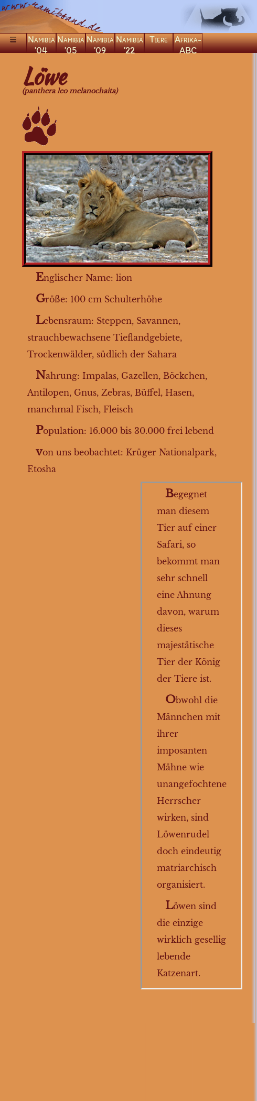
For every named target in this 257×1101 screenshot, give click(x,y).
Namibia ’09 (100, 43)
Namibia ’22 (129, 43)
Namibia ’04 (41, 43)
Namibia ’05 (70, 43)
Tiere (158, 39)
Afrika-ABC (188, 43)
